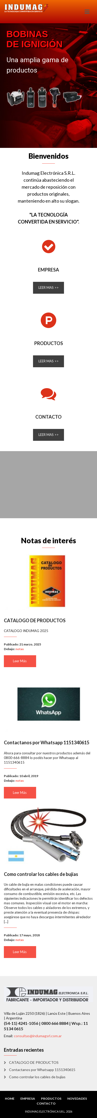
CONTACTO (48, 417)
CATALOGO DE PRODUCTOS (35, 620)
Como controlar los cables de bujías (41, 874)
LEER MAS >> (48, 287)
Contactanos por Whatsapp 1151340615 (46, 742)
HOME (9, 1098)
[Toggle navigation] (87, 11)
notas (19, 649)
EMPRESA (48, 270)
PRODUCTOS (48, 343)
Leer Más (20, 661)
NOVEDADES (77, 1098)
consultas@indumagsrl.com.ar (38, 1036)
